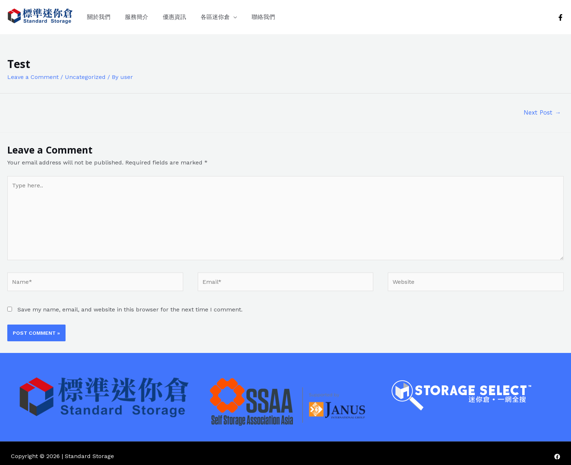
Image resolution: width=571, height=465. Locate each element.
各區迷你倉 (215, 16)
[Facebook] (560, 17)
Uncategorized (85, 76)
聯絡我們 (263, 16)
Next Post (542, 112)
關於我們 (98, 16)
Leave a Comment (33, 76)
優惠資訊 (174, 16)
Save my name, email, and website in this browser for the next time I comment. (130, 309)
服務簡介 (136, 16)
